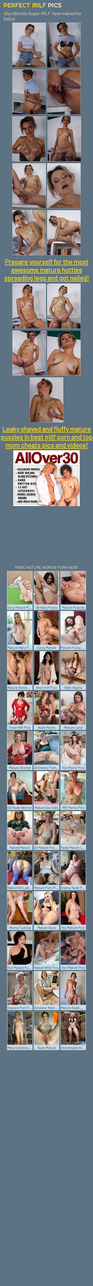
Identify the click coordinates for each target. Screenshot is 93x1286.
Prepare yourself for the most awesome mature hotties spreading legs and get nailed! (46, 270)
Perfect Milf (32, 5)
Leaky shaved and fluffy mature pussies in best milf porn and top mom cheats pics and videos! (46, 437)
